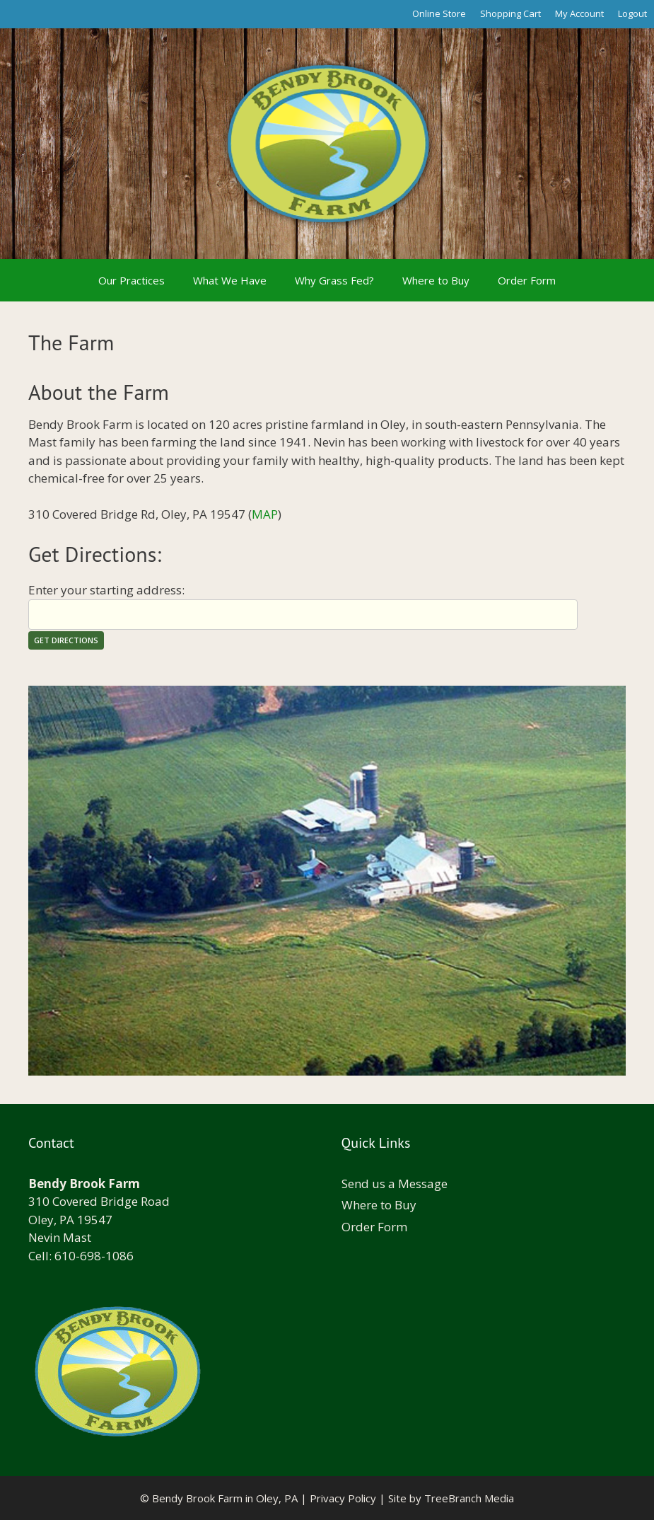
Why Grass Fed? (334, 280)
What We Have (230, 280)
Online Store (439, 13)
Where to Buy (435, 280)
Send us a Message (394, 1183)
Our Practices (131, 280)
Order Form (527, 280)
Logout (632, 13)
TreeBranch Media (469, 1498)
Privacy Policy (343, 1498)
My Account (579, 13)
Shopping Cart (510, 13)
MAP (265, 514)
